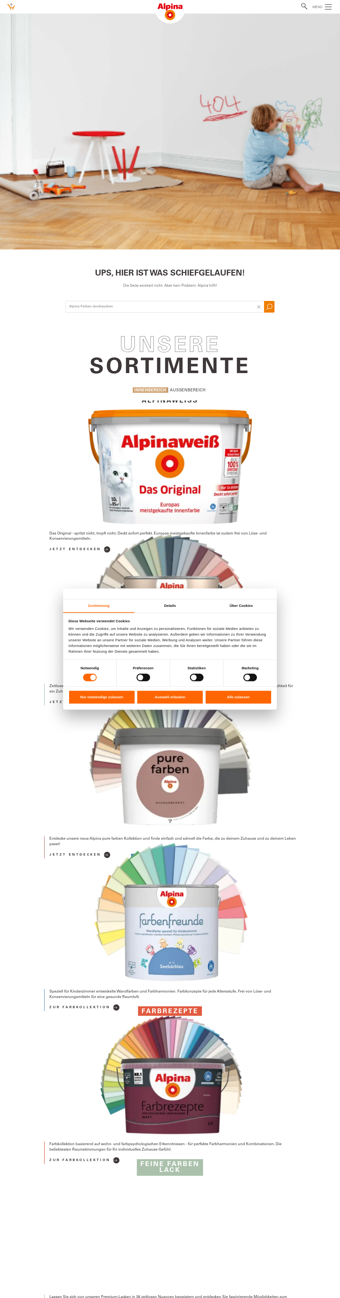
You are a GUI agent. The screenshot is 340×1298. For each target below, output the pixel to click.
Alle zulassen (238, 697)
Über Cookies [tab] (241, 606)
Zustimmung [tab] (99, 606)
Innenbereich (150, 158)
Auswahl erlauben (170, 697)
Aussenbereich (188, 158)
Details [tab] (170, 606)
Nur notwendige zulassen (101, 697)
